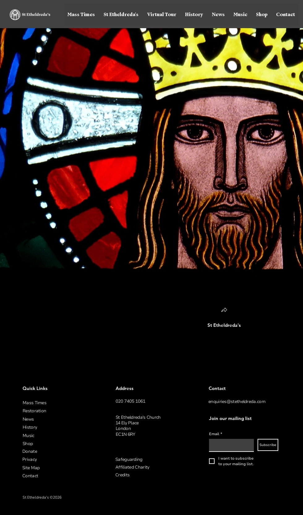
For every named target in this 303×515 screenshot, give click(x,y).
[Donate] (55, 451)
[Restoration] (55, 411)
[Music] (55, 435)
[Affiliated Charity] (148, 467)
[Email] (229, 445)
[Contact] (55, 476)
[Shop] (55, 444)
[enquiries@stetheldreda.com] (241, 401)
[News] (55, 419)
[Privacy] (55, 459)
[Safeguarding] (148, 459)
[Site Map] (55, 468)
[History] (55, 427)
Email (215, 434)
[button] (121, 14)
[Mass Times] (55, 403)
